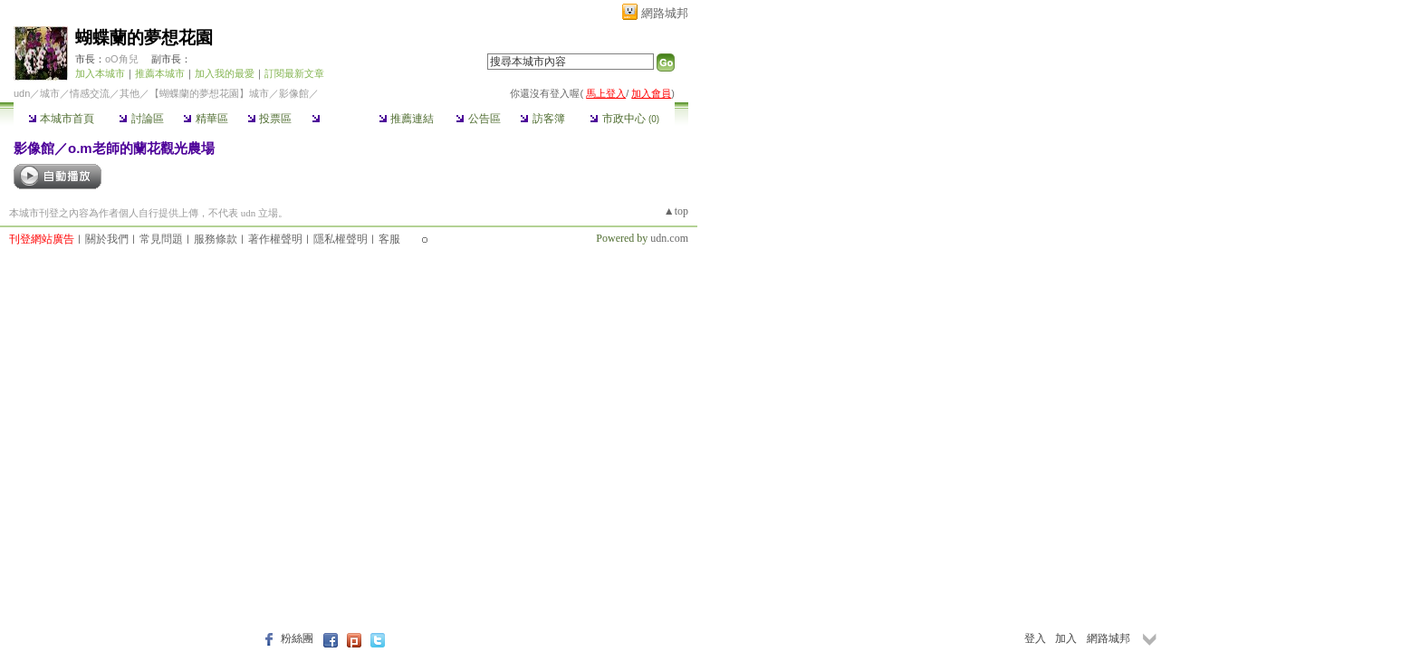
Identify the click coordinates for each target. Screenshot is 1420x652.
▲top (676, 211)
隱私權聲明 (340, 239)
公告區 (478, 118)
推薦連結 (406, 118)
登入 (1035, 638)
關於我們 (107, 239)
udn (22, 93)
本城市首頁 (61, 118)
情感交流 (90, 93)
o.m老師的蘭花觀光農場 (141, 148)
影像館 (334, 118)
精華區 (205, 118)
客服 (389, 239)
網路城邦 (664, 13)
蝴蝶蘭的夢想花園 (144, 37)
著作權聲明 (275, 239)
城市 (50, 93)
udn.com (669, 238)
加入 (1066, 638)
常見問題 (161, 239)
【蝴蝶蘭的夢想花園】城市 (209, 93)
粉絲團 (297, 638)
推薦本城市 (160, 73)
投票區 (269, 118)
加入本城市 (100, 73)
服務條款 (215, 239)
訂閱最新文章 (294, 73)
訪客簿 (542, 118)
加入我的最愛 (224, 73)
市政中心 (624, 118)
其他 (129, 93)
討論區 (141, 118)
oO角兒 (122, 58)
